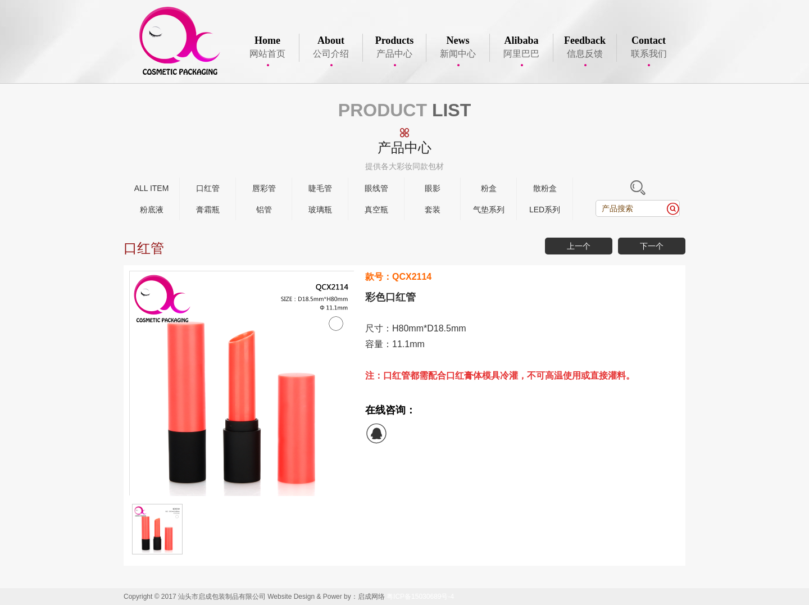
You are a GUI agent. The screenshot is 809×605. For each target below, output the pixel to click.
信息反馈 (584, 48)
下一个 (651, 246)
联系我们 (648, 48)
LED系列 (544, 209)
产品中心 (394, 48)
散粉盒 (545, 188)
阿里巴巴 (521, 48)
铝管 (264, 209)
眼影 (432, 188)
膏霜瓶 (208, 209)
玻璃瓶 (320, 209)
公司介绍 (330, 48)
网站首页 (267, 48)
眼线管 (376, 188)
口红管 (208, 188)
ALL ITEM (151, 188)
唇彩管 (264, 188)
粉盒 (489, 188)
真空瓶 (376, 209)
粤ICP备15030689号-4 (420, 597)
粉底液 (151, 209)
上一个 (578, 246)
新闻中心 (457, 48)
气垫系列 (489, 209)
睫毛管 (320, 188)
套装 (432, 209)
